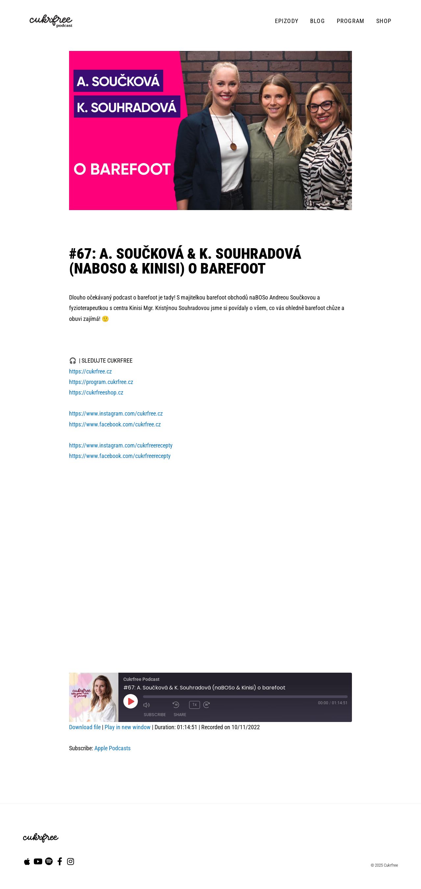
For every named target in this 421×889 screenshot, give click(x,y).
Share (180, 714)
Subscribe (155, 714)
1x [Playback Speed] (194, 704)
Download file (85, 727)
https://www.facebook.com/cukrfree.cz (115, 424)
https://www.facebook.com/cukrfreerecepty (120, 455)
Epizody (286, 20)
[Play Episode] (130, 701)
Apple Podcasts (112, 748)
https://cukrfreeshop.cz (96, 392)
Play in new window (128, 727)
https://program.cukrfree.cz (101, 381)
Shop (383, 20)
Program (350, 20)
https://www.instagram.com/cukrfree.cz (116, 413)
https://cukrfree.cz (90, 371)
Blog (317, 20)
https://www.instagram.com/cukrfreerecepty (121, 445)
